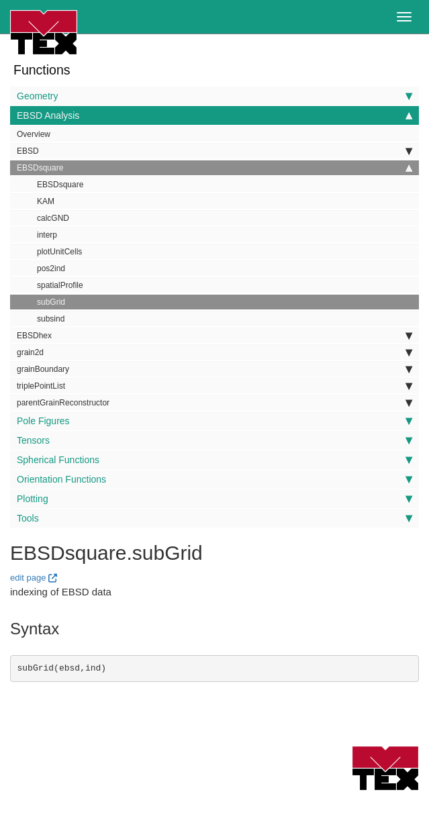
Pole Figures (214, 421)
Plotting (214, 498)
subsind (50, 319)
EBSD (214, 151)
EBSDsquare (214, 168)
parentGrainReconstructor (214, 403)
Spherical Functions (214, 460)
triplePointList (214, 386)
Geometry (214, 96)
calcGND (53, 218)
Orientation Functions (214, 479)
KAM (45, 201)
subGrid (51, 302)
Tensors (214, 440)
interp (47, 235)
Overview (33, 134)
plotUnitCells (59, 251)
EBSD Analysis (214, 115)
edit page (28, 578)
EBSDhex (214, 336)
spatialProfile (60, 285)
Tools (214, 518)
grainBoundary (214, 369)
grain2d (214, 352)
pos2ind (51, 268)
